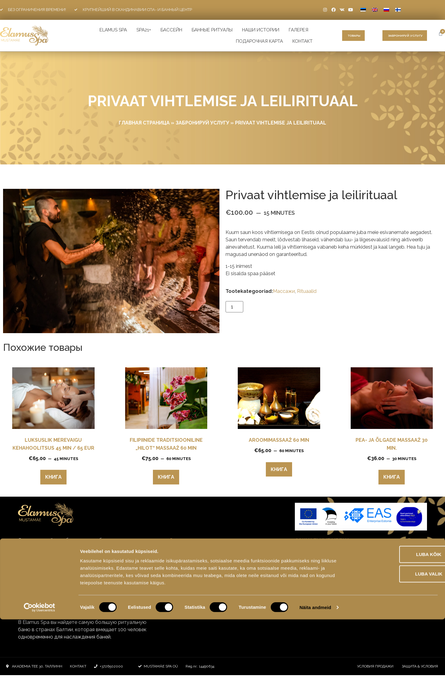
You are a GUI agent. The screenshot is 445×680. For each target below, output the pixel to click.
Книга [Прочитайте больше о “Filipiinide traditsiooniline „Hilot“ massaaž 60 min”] (166, 477)
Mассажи (284, 291)
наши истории (260, 30)
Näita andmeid (315, 668)
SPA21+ (143, 30)
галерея (298, 30)
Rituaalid (307, 291)
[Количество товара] (234, 306)
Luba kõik (394, 614)
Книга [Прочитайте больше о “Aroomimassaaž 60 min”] (279, 469)
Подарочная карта (259, 41)
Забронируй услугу (202, 123)
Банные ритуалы (212, 30)
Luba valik (393, 634)
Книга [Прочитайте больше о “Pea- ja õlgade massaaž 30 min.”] (391, 477)
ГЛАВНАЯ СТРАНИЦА (144, 123)
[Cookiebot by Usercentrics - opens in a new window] (39, 668)
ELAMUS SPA (113, 30)
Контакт (302, 41)
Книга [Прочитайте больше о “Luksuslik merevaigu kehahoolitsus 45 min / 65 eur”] (53, 477)
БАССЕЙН (171, 30)
